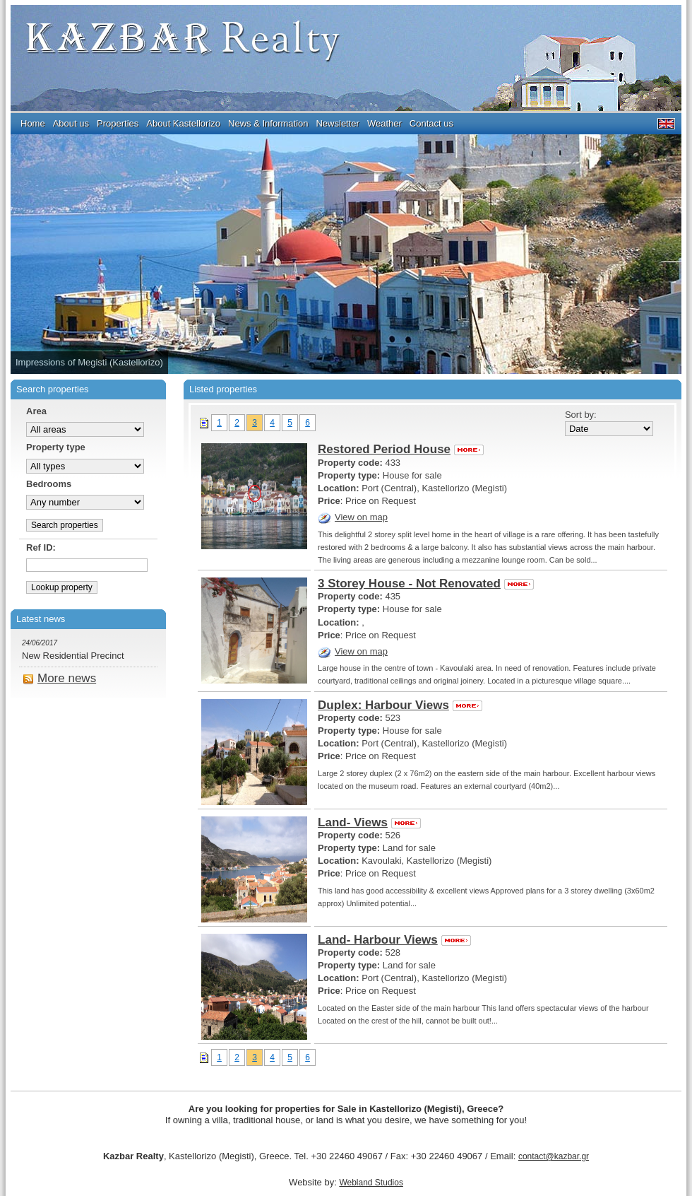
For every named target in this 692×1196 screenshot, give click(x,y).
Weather (384, 123)
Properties (117, 123)
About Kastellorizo (183, 123)
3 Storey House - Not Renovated (426, 583)
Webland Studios (371, 1183)
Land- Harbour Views (394, 939)
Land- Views (369, 822)
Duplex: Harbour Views (400, 705)
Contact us (431, 123)
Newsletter (337, 123)
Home (32, 123)
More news (59, 678)
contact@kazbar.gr (553, 1156)
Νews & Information (268, 123)
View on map (353, 517)
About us (71, 123)
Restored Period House (401, 449)
